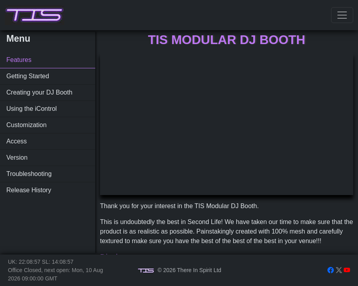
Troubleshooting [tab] (29, 173)
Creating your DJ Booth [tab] (39, 92)
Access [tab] (16, 141)
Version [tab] (16, 157)
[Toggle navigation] (342, 15)
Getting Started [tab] (27, 76)
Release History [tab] (28, 190)
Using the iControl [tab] (31, 108)
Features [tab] (18, 59)
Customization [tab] (26, 125)
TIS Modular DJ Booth (226, 40)
